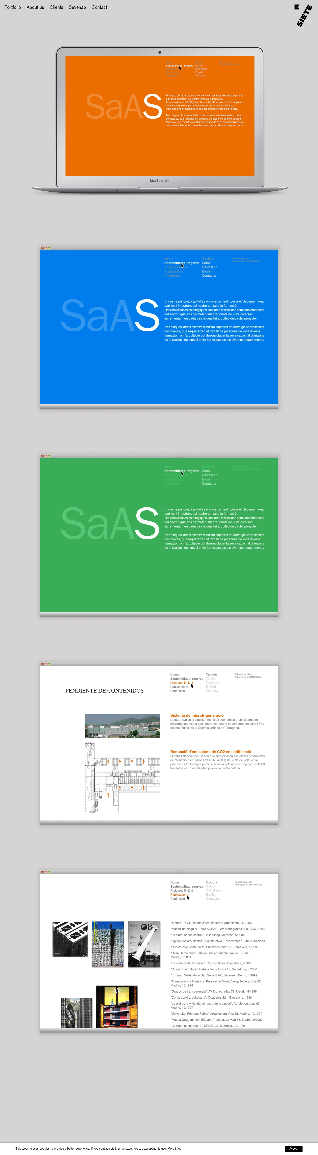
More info (173, 1148)
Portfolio (12, 7)
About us (35, 7)
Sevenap (77, 7)
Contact (99, 7)
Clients (56, 7)
